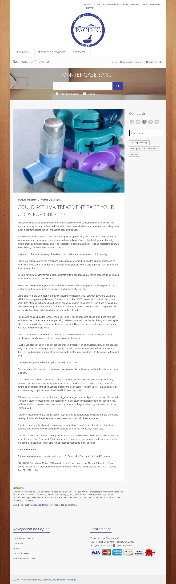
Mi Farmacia (23, 52)
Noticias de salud (67, 93)
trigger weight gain (69, 397)
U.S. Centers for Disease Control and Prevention (87, 456)
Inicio (114, 62)
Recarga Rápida (111, 4)
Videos (89, 93)
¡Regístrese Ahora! (151, 4)
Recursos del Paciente (51, 52)
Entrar (89, 8)
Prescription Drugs (139, 142)
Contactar (79, 52)
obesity (37, 268)
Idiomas (87, 4)
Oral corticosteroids (28, 236)
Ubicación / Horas (130, 4)
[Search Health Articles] (82, 86)
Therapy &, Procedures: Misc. (144, 148)
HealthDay (42, 505)
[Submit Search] (117, 86)
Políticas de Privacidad (24, 558)
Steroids (135, 154)
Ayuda (97, 4)
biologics (49, 278)
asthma (44, 222)
